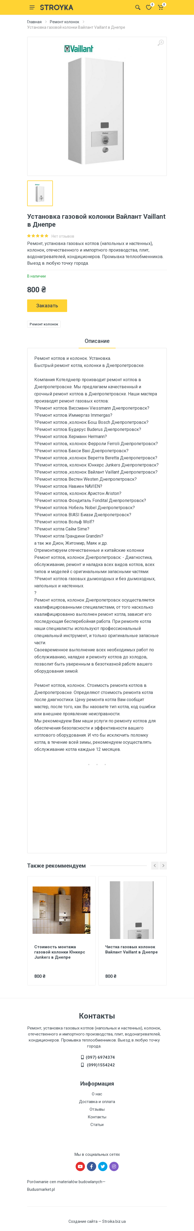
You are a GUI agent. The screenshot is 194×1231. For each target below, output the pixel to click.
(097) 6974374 (100, 1057)
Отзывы (97, 1109)
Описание (97, 341)
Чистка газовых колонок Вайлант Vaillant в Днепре (131, 949)
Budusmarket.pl (41, 1189)
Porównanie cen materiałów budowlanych (64, 1181)
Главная (34, 22)
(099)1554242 (100, 1065)
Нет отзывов (63, 236)
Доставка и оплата (97, 1101)
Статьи (97, 1124)
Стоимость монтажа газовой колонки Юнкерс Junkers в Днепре (59, 952)
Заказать (47, 305)
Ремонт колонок (64, 22)
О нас (97, 1094)
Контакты (97, 1117)
